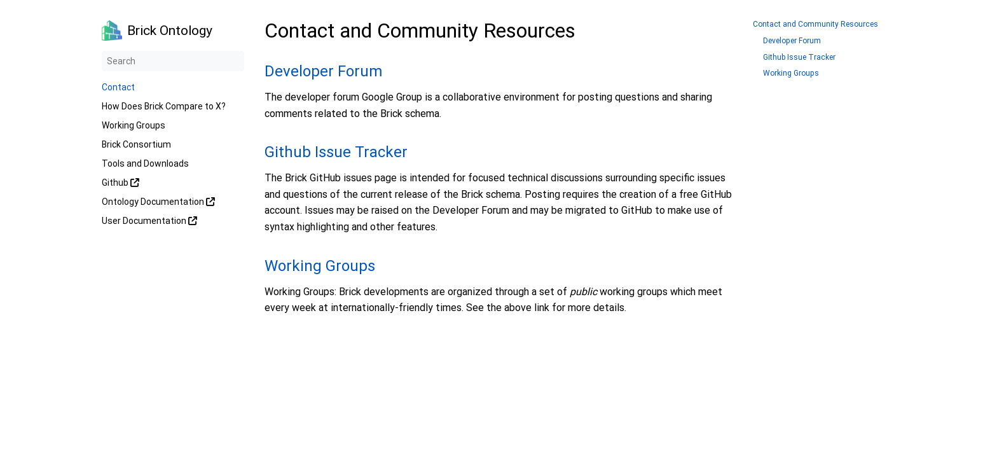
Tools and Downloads (145, 163)
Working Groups (133, 125)
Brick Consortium (136, 144)
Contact (118, 87)
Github (120, 182)
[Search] (173, 61)
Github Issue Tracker (336, 152)
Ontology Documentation (158, 202)
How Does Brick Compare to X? (164, 106)
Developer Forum (323, 71)
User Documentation (149, 221)
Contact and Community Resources (815, 24)
